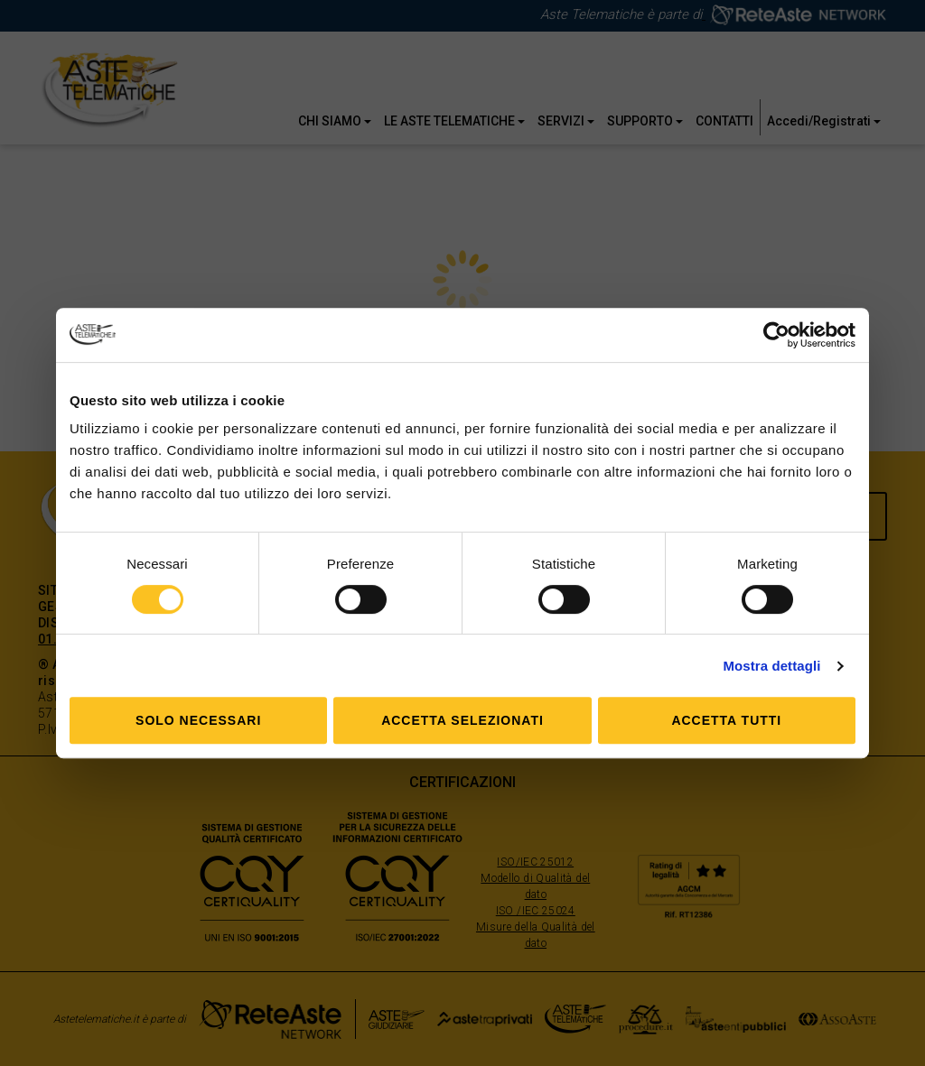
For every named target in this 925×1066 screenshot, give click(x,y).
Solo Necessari (198, 720)
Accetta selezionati (462, 720)
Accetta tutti (726, 720)
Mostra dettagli (771, 665)
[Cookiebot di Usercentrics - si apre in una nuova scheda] (776, 334)
